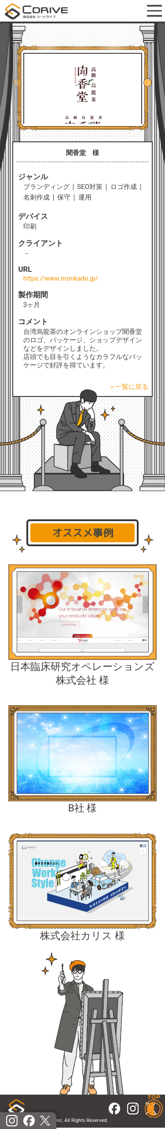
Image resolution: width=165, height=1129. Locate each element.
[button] (147, 82)
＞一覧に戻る (128, 387)
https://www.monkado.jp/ (60, 278)
